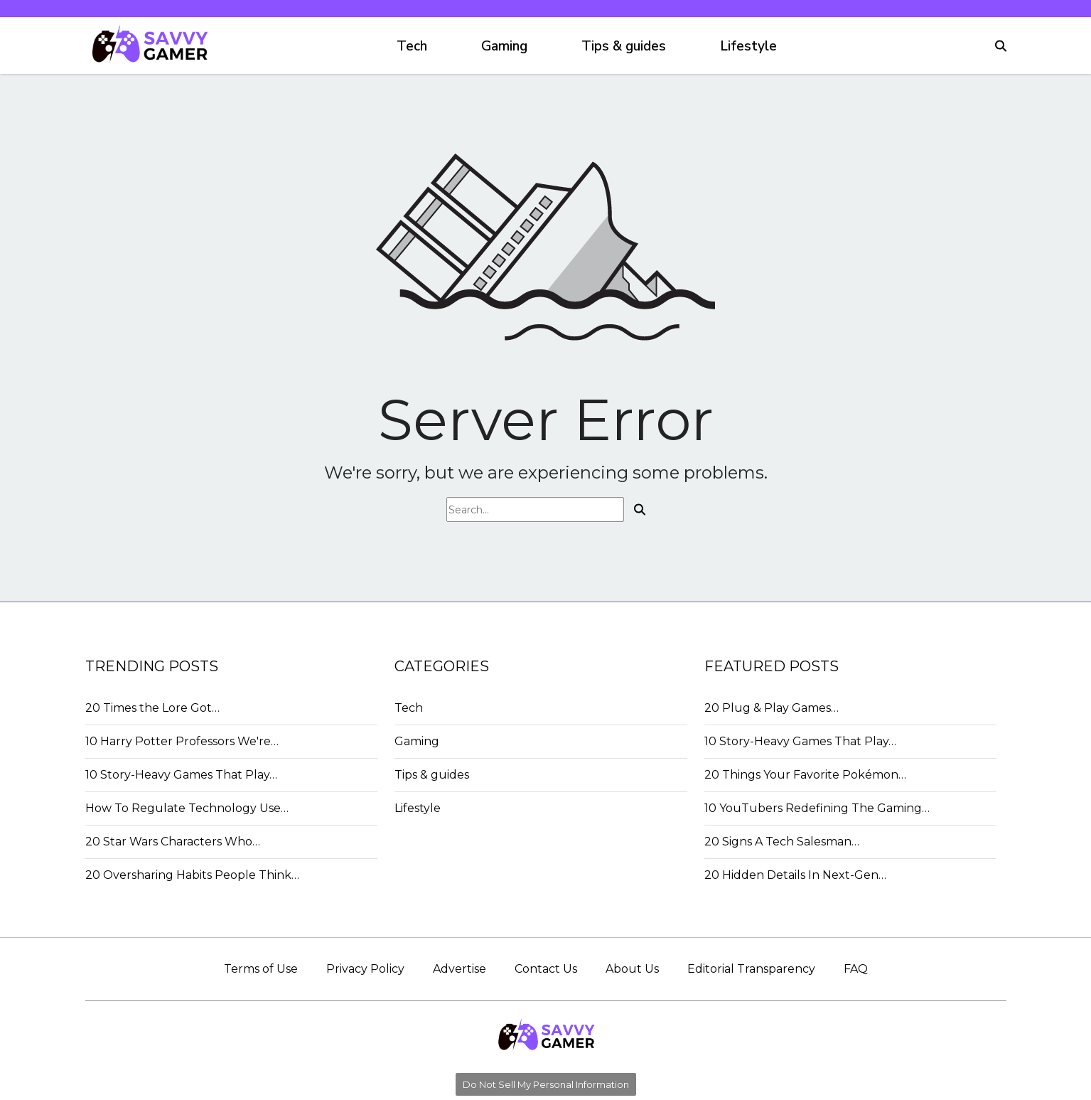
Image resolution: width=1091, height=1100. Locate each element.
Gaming (504, 46)
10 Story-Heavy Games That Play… (181, 774)
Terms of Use (261, 969)
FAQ (856, 969)
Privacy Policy (365, 969)
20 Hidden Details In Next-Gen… (795, 875)
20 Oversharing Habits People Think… (192, 875)
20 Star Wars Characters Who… (172, 841)
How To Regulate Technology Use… (187, 808)
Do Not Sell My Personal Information (546, 1084)
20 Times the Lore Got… (152, 708)
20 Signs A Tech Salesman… (781, 841)
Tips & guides (623, 46)
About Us (632, 969)
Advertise (459, 969)
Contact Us (546, 969)
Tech (412, 46)
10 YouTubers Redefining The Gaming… (817, 808)
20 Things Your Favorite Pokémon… (805, 774)
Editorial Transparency (751, 969)
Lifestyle (748, 46)
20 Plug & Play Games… (771, 708)
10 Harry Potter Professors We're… (182, 741)
